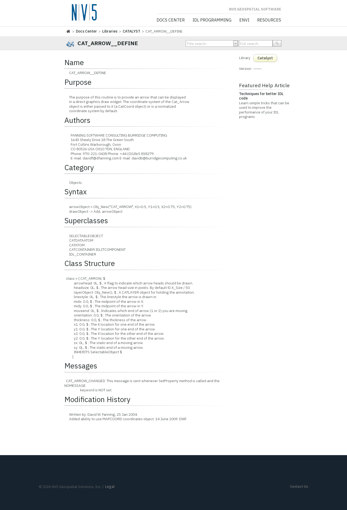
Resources (269, 20)
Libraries (109, 31)
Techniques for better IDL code (261, 96)
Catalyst (265, 58)
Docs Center (171, 20)
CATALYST (131, 31)
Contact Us (299, 486)
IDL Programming (212, 20)
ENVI (244, 20)
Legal (110, 486)
